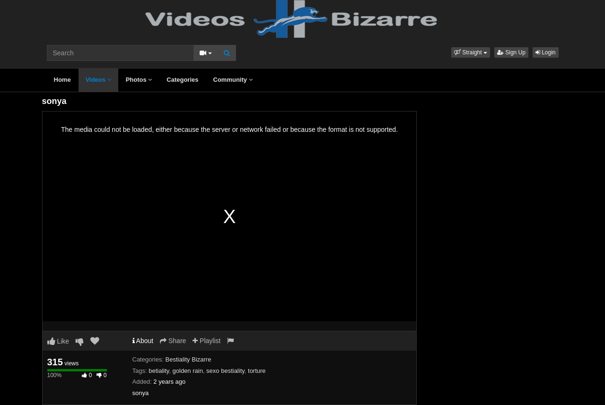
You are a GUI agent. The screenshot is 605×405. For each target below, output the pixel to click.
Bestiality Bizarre (188, 359)
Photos (139, 79)
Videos (98, 79)
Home (62, 79)
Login (545, 52)
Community (233, 79)
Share (173, 341)
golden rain (188, 370)
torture (257, 370)
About (143, 341)
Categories (182, 79)
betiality (159, 370)
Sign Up (511, 52)
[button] (470, 52)
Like (58, 341)
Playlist (206, 341)
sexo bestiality (225, 370)
